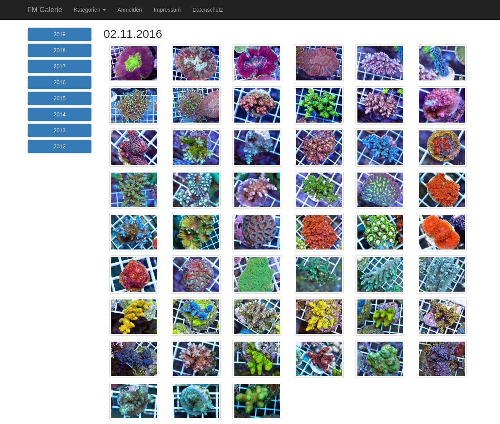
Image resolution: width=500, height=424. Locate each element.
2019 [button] (60, 34)
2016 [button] (60, 82)
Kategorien (90, 10)
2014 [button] (60, 114)
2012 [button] (60, 146)
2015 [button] (60, 98)
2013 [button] (60, 130)
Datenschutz (208, 10)
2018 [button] (60, 50)
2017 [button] (60, 66)
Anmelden (130, 10)
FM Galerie (44, 10)
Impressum (167, 10)
